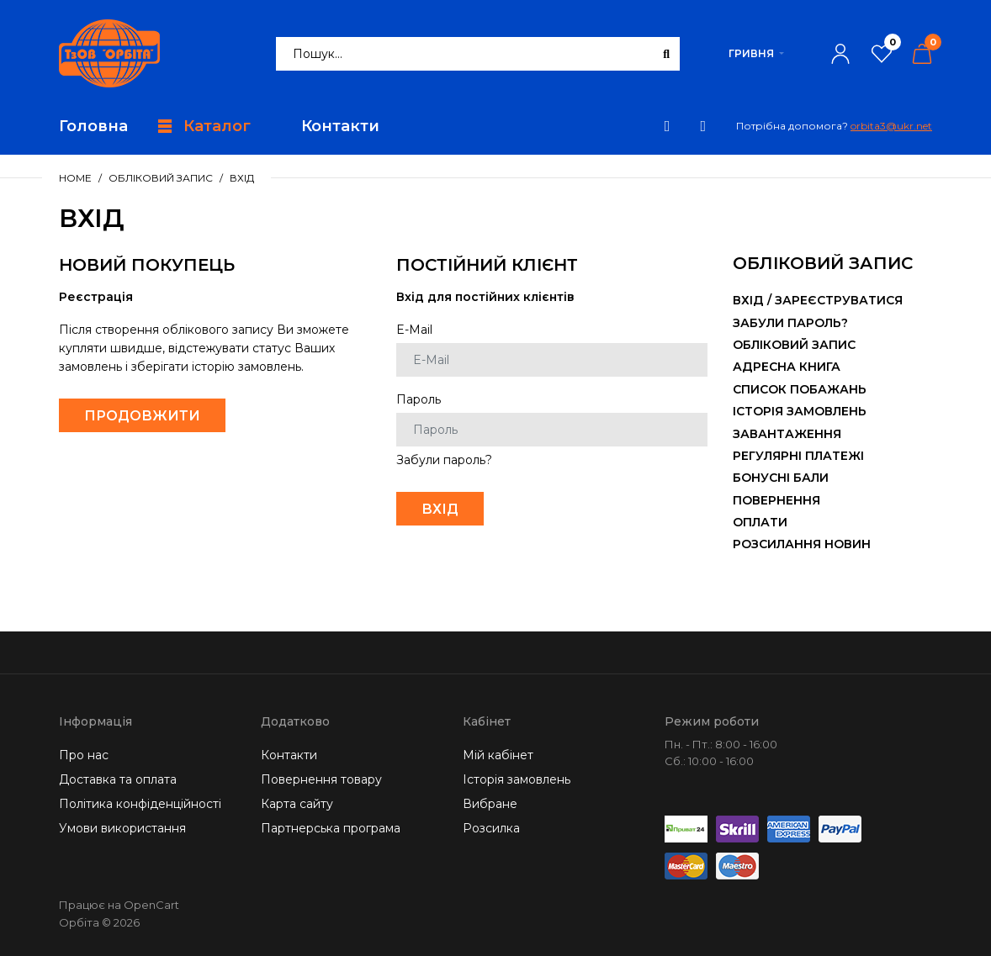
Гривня (751, 53)
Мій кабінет (498, 755)
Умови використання (122, 828)
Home (75, 178)
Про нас (84, 755)
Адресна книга (786, 366)
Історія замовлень (799, 411)
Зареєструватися (839, 300)
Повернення (776, 500)
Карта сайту (297, 803)
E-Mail (414, 329)
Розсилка (491, 828)
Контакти (289, 755)
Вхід (242, 178)
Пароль (418, 399)
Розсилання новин (802, 544)
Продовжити (142, 416)
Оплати (760, 522)
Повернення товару (321, 779)
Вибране (490, 803)
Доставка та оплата (118, 779)
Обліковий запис (161, 178)
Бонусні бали (781, 477)
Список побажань (799, 389)
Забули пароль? (444, 459)
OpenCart (151, 904)
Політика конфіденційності (140, 803)
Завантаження (787, 433)
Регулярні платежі (798, 455)
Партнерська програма (330, 828)
